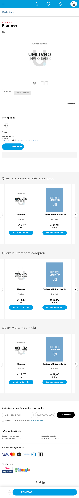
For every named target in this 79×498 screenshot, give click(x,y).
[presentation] (75, 214)
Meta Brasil (7, 22)
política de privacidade (36, 420)
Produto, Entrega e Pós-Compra (13, 438)
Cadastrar (66, 415)
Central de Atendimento (10, 436)
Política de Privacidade (48, 436)
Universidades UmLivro (28, 140)
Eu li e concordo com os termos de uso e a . (22, 419)
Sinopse (7, 91)
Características (22, 93)
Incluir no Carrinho (21, 233)
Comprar (5, 140)
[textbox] (38, 12)
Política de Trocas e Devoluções (51, 438)
